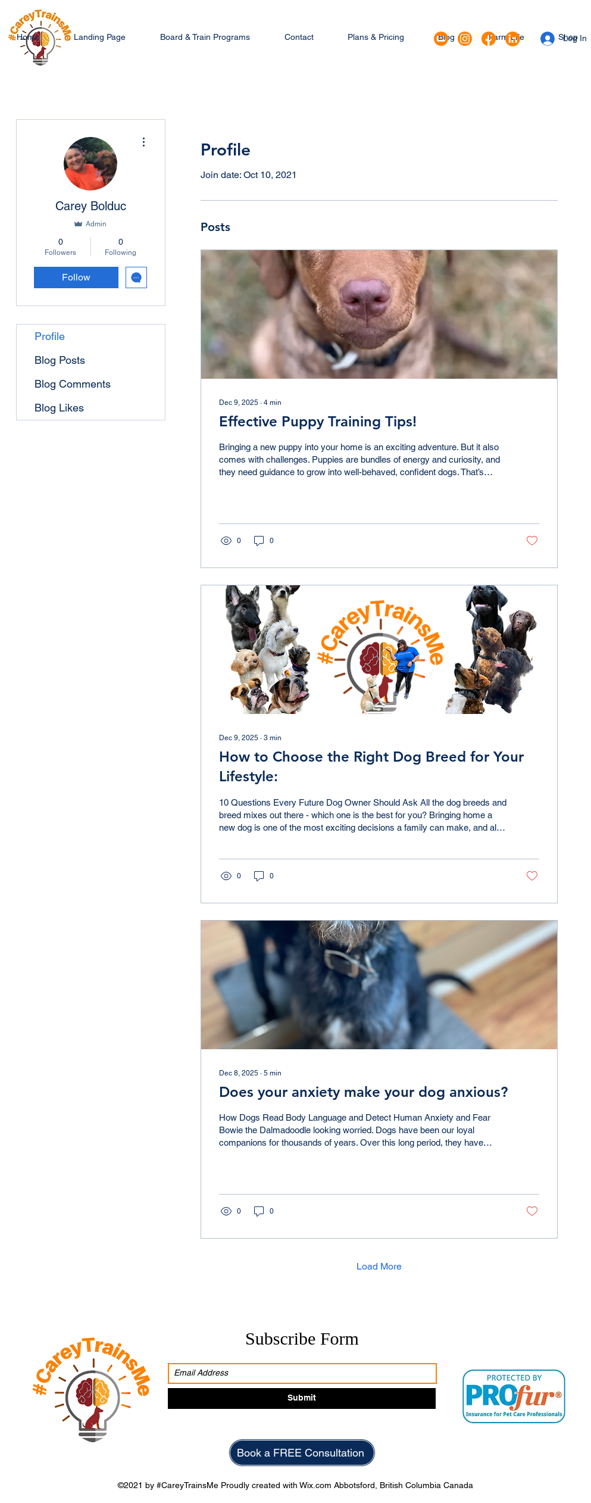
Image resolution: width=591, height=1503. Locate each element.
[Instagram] (465, 39)
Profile (50, 336)
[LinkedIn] (512, 39)
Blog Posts (60, 360)
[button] (205, 37)
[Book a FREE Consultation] (302, 1453)
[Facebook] (489, 39)
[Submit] (302, 1398)
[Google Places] (441, 39)
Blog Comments (73, 384)
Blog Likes (59, 407)
